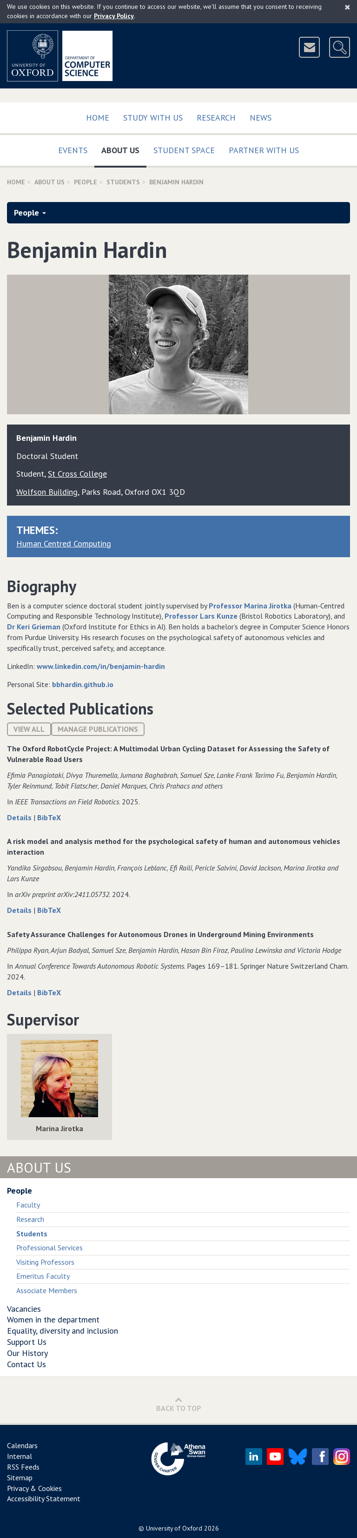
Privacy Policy (114, 16)
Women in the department (53, 1319)
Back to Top (178, 1404)
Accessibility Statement (43, 1498)
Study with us (153, 117)
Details (20, 817)
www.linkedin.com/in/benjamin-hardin (101, 666)
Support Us (26, 1341)
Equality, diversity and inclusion (62, 1330)
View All (29, 729)
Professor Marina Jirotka (250, 605)
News (260, 117)
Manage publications (98, 729)
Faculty (28, 1204)
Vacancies (24, 1308)
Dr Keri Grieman (33, 626)
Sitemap (20, 1477)
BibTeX (49, 817)
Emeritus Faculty (43, 1276)
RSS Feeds (23, 1466)
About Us (123, 148)
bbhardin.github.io (82, 684)
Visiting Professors (45, 1262)
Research (216, 117)
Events (72, 150)
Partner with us (264, 150)
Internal (19, 1456)
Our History (27, 1353)
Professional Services (49, 1247)
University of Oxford (174, 1528)
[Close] (347, 7)
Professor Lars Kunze (201, 616)
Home (97, 117)
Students (123, 182)
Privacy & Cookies (34, 1488)
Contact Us (26, 1364)
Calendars (22, 1445)
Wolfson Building (47, 491)
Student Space (184, 150)
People (85, 182)
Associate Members (46, 1290)
